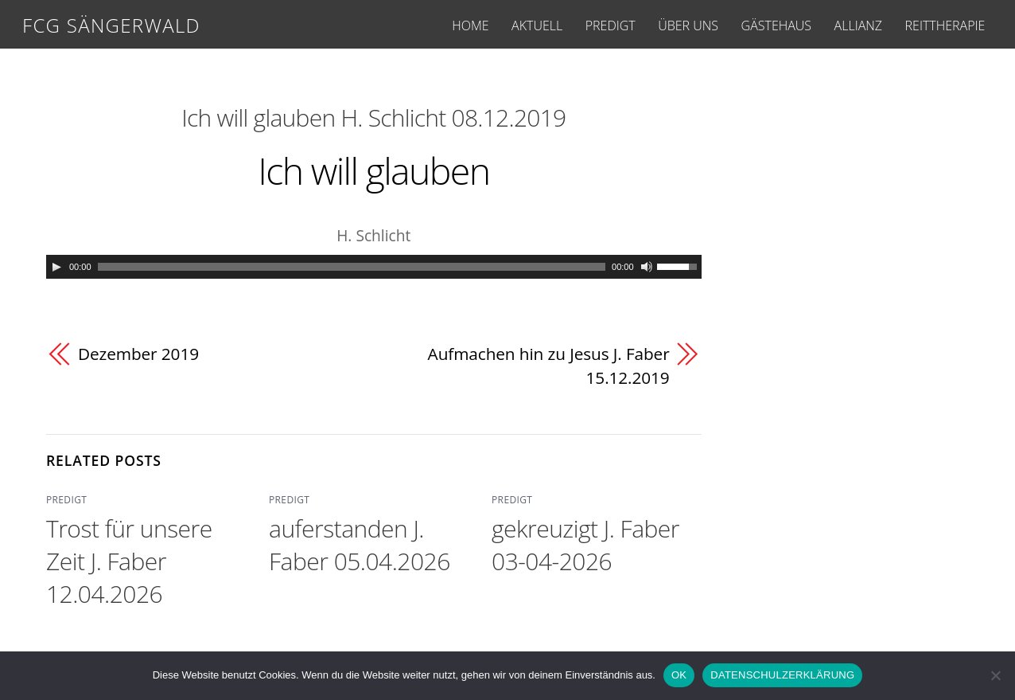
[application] (374, 267)
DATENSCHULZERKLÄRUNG (782, 675)
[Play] (56, 266)
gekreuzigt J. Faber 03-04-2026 (585, 544)
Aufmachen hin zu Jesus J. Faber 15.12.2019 (549, 365)
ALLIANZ (858, 25)
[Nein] (995, 675)
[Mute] (646, 266)
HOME (470, 25)
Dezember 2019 (138, 353)
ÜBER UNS (688, 25)
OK (678, 675)
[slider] (352, 267)
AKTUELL (536, 25)
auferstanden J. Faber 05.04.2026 (359, 544)
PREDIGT (610, 25)
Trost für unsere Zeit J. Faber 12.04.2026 (129, 561)
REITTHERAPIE (945, 25)
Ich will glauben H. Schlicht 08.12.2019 (373, 117)
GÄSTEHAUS (776, 25)
